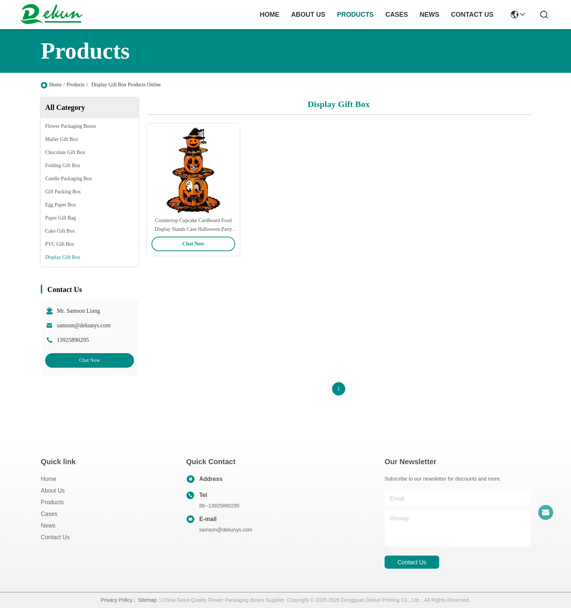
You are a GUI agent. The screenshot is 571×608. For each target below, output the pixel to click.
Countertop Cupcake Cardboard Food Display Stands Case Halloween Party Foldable (193, 229)
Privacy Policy (116, 600)
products (355, 14)
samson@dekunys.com (84, 325)
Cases (49, 514)
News (48, 525)
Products (75, 84)
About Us (53, 490)
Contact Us (55, 537)
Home (269, 14)
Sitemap (147, 600)
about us (308, 14)
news (429, 14)
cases (396, 14)
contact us (472, 14)
